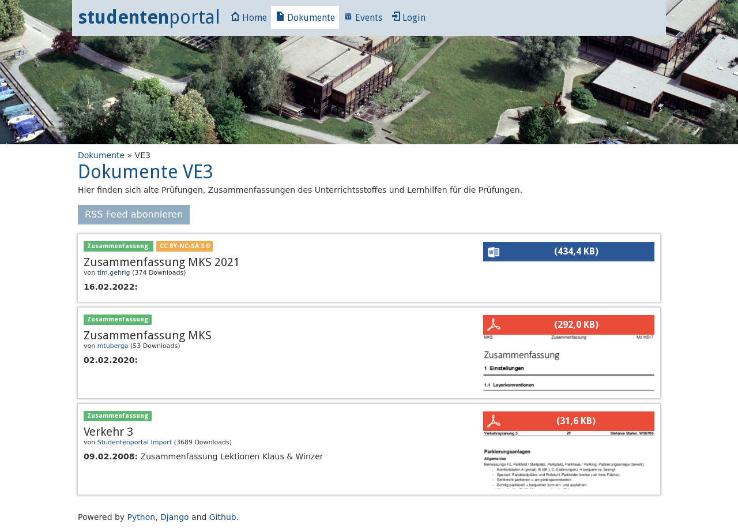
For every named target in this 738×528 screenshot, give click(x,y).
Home (249, 17)
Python (141, 517)
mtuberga (113, 346)
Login (408, 17)
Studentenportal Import (134, 442)
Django (174, 517)
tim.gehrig (113, 272)
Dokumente (305, 17)
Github (222, 517)
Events (363, 17)
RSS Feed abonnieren (134, 214)
